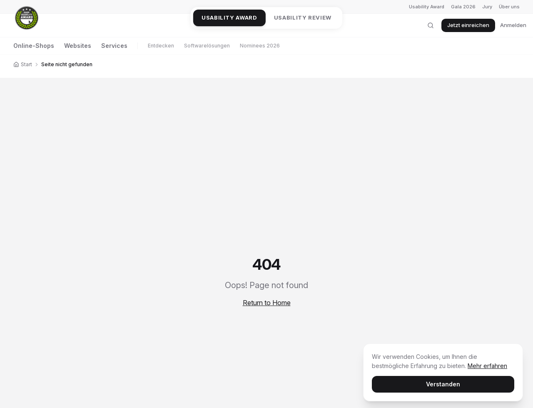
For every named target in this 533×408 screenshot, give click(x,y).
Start (22, 64)
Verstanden (443, 384)
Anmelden (513, 25)
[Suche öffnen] (430, 25)
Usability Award (426, 7)
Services (114, 45)
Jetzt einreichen (468, 25)
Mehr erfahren (487, 365)
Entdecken (161, 45)
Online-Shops (33, 45)
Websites (77, 45)
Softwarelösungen (207, 45)
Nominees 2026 (260, 45)
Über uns (509, 7)
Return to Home (267, 303)
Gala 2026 (463, 7)
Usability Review (302, 17)
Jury (487, 7)
